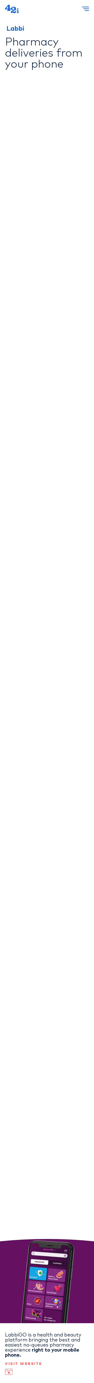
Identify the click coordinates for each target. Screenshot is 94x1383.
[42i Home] (12, 9)
